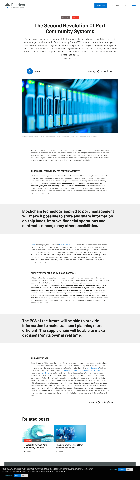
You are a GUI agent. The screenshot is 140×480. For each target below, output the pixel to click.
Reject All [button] (129, 469)
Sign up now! (101, 5)
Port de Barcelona (65, 245)
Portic (33, 245)
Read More (62, 471)
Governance (66, 17)
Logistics (75, 17)
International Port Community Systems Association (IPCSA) (85, 370)
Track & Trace (45, 373)
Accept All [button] (121, 469)
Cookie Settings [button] (113, 469)
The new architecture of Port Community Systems (69, 446)
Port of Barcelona (92, 368)
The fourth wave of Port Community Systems (35, 446)
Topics (125, 5)
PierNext (37, 71)
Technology (36, 440)
